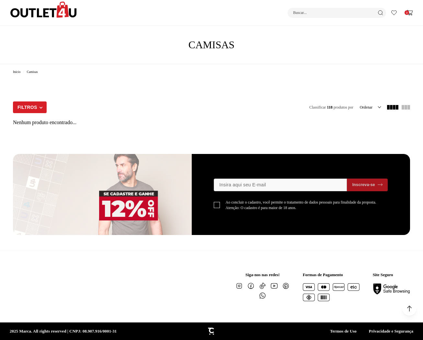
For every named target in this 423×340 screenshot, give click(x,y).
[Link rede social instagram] (239, 286)
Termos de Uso (343, 331)
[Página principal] (43, 13)
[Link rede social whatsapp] (263, 295)
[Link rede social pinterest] (286, 286)
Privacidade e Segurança (391, 331)
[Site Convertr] (211, 331)
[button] (409, 308)
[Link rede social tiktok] (263, 286)
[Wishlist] (394, 12)
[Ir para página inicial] (16, 72)
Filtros (27, 107)
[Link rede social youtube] (274, 286)
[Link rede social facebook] (251, 286)
